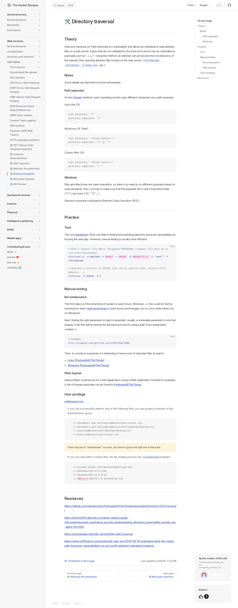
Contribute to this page (79, 561)
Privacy (66, 603)
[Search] (63, 5)
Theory (201, 26)
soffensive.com (73, 401)
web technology (97, 308)
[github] (229, 5)
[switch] (219, 5)
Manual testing (207, 57)
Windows (207, 41)
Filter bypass (209, 67)
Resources (203, 78)
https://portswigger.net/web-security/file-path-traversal (98, 534)
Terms (55, 603)
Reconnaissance (211, 62)
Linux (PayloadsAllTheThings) (86, 360)
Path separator (210, 36)
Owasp (77, 97)
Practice (201, 46)
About (77, 603)
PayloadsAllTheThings (127, 384)
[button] (24, 14)
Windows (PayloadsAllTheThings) (88, 365)
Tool (202, 52)
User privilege (207, 72)
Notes (203, 31)
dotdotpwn (81, 234)
